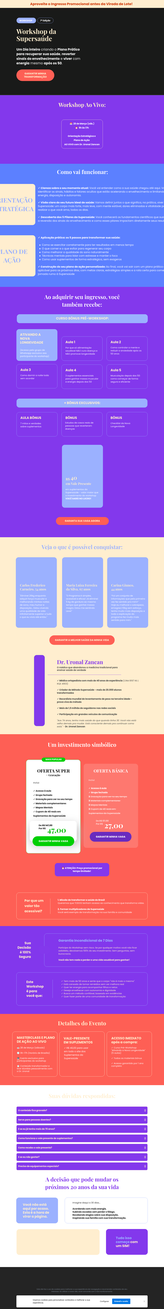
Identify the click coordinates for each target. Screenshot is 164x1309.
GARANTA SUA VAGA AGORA (82, 521)
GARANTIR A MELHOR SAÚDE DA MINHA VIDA (82, 640)
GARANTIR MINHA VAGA (110, 836)
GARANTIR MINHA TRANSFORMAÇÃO (35, 75)
